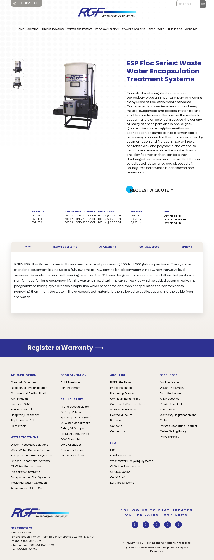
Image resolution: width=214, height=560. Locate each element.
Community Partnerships (127, 404)
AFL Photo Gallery (72, 456)
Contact (191, 29)
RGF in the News (120, 383)
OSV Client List (70, 440)
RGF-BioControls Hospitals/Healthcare (25, 413)
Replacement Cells (23, 421)
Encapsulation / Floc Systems (30, 478)
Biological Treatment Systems (31, 456)
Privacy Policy (169, 437)
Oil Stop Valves (71, 413)
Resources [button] (156, 29)
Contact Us (117, 432)
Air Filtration (19, 399)
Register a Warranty (65, 348)
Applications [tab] (107, 248)
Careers (116, 426)
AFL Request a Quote (75, 407)
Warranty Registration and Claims (178, 418)
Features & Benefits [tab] (65, 248)
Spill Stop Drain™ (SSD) (76, 418)
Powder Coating (133, 29)
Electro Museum (121, 415)
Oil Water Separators (26, 467)
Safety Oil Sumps (72, 429)
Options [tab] (186, 248)
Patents (115, 421)
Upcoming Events (122, 394)
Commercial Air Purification (30, 394)
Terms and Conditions (161, 543)
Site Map (185, 543)
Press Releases (121, 388)
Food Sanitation (107, 29)
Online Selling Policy (173, 432)
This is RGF (175, 29)
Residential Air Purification (29, 388)
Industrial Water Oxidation (29, 483)
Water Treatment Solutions (29, 445)
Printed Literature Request (178, 426)
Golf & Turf (117, 478)
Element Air (19, 426)
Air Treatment (70, 388)
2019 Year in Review (123, 410)
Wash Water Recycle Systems (31, 451)
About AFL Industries (75, 434)
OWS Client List (71, 445)
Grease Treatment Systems (30, 461)
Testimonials (168, 410)
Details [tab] (26, 247)
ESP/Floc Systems (122, 483)
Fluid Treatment (72, 383)
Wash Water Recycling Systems (131, 461)
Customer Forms (73, 451)
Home (20, 29)
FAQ (112, 451)
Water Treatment (79, 29)
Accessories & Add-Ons (27, 489)
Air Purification (53, 29)
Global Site (26, 3)
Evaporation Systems (25, 472)
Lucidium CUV (20, 404)
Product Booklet (171, 404)
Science (32, 29)
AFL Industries (170, 399)
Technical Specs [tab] (148, 248)
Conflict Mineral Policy (125, 399)
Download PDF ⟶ (175, 216)
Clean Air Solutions (24, 383)
